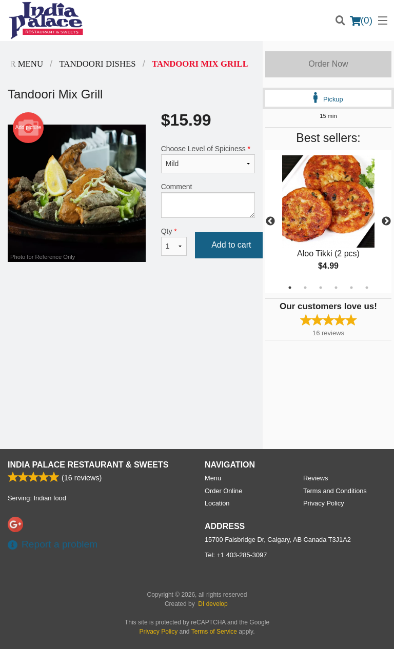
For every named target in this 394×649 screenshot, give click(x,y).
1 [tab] (290, 287)
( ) (361, 20)
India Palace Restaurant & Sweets (88, 464)
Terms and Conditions (335, 491)
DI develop (212, 603)
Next (386, 221)
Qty (174, 241)
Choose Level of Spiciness (208, 159)
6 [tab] (367, 287)
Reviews (315, 478)
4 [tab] (336, 287)
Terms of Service (214, 631)
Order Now (328, 63)
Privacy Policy (323, 503)
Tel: (236, 555)
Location (217, 503)
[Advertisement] (131, 302)
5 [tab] (351, 287)
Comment (208, 200)
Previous (270, 221)
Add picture (28, 127)
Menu (213, 478)
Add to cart (231, 244)
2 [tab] (305, 287)
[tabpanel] (328, 221)
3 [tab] (321, 287)
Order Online (223, 491)
